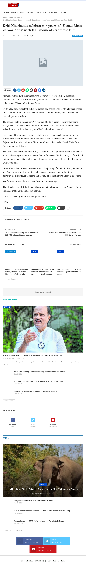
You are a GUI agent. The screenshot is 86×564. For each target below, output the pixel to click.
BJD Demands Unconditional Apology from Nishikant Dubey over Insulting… (42, 511)
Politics (31, 13)
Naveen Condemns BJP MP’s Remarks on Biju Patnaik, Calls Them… (39, 521)
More (71, 13)
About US (29, 553)
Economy (52, 13)
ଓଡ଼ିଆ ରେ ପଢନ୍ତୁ (40, 553)
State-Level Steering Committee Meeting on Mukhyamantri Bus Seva (39, 372)
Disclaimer (62, 553)
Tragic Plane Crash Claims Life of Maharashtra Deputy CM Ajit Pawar (33, 355)
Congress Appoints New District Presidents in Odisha (34, 500)
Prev (8, 279)
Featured (35, 251)
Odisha (14, 13)
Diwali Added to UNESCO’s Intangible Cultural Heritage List (36, 391)
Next (14, 279)
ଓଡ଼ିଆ (22, 13)
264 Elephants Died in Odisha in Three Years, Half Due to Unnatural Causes (43, 489)
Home (6, 13)
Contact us (52, 553)
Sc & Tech (41, 13)
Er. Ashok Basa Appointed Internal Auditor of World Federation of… (39, 381)
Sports (62, 13)
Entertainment (78, 35)
